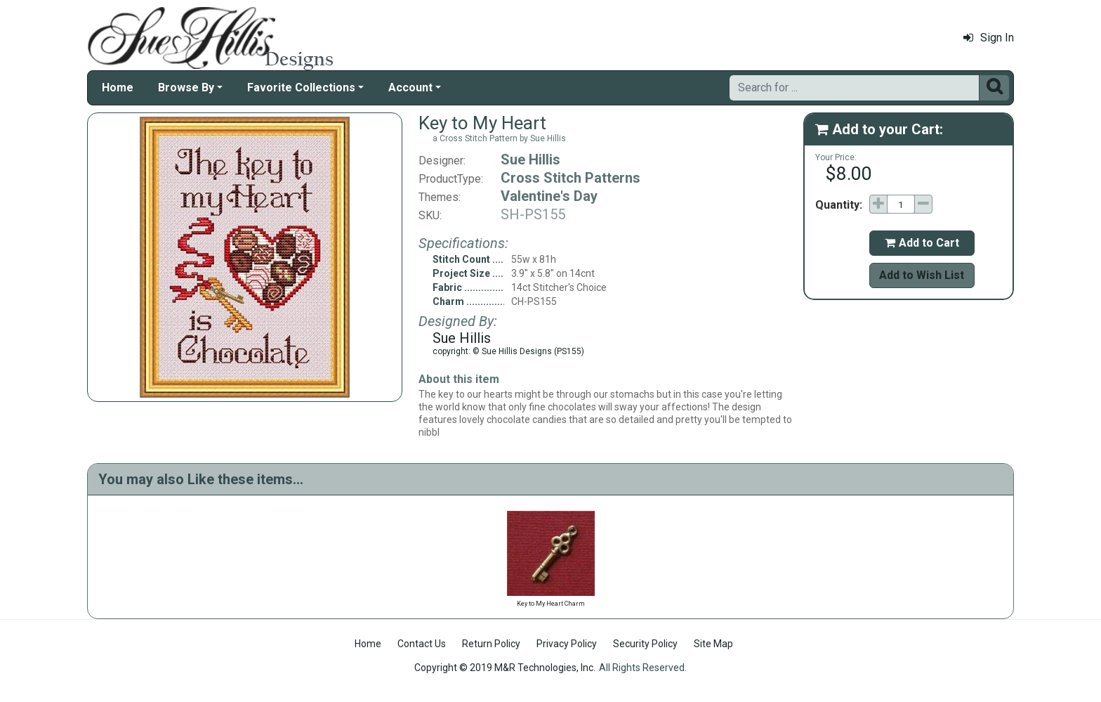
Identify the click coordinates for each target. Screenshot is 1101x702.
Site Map (713, 643)
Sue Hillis (530, 159)
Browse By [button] (186, 87)
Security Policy (645, 643)
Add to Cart (922, 242)
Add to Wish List (921, 275)
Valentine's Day (549, 196)
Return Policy (491, 643)
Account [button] (410, 87)
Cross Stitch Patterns (570, 177)
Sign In (988, 37)
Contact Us (421, 643)
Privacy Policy (566, 643)
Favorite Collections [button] (301, 87)
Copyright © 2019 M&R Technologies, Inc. (504, 667)
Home (117, 87)
